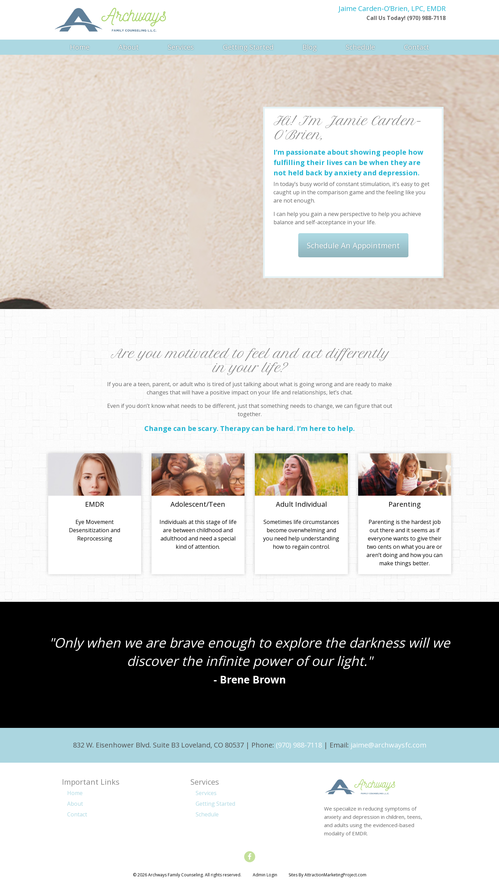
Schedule (360, 47)
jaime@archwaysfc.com (388, 745)
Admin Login (265, 875)
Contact (416, 47)
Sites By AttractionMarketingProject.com (327, 875)
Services (181, 47)
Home (80, 47)
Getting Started (248, 47)
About (128, 47)
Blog (309, 47)
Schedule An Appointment (353, 245)
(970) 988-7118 (299, 745)
